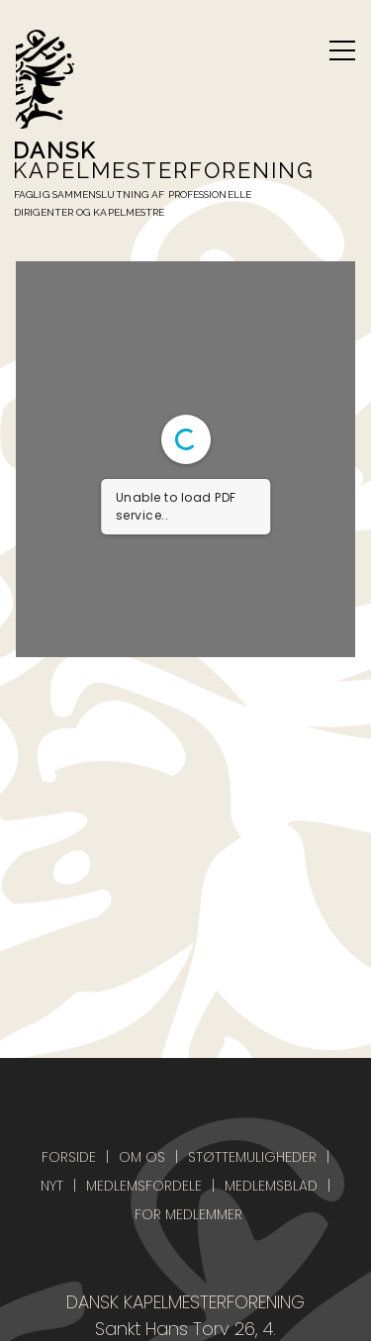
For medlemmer (188, 1214)
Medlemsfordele (144, 1186)
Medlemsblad (271, 1186)
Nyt (52, 1186)
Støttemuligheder (252, 1157)
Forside (69, 1157)
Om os (142, 1157)
